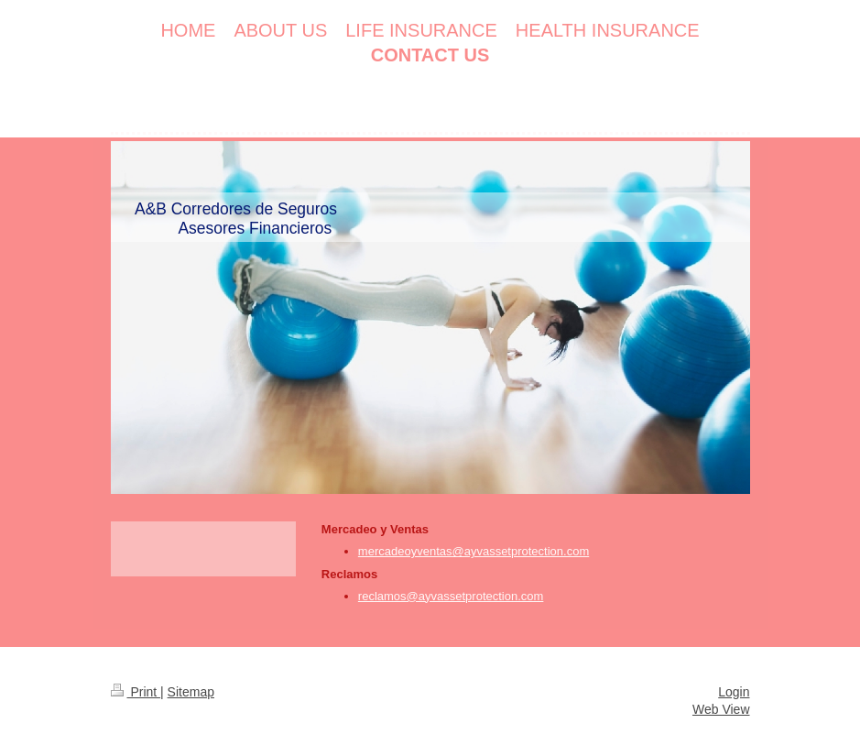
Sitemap (191, 692)
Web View (721, 709)
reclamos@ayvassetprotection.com (451, 596)
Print (136, 692)
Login (733, 692)
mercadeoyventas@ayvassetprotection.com (473, 551)
